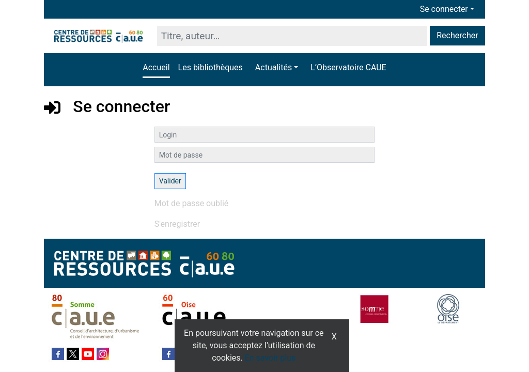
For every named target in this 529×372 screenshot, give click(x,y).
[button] (276, 67)
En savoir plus (270, 358)
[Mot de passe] (264, 155)
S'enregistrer (177, 224)
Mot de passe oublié (191, 203)
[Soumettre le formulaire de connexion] (170, 181)
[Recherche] (292, 36)
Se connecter (444, 9)
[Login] (264, 135)
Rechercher (457, 35)
